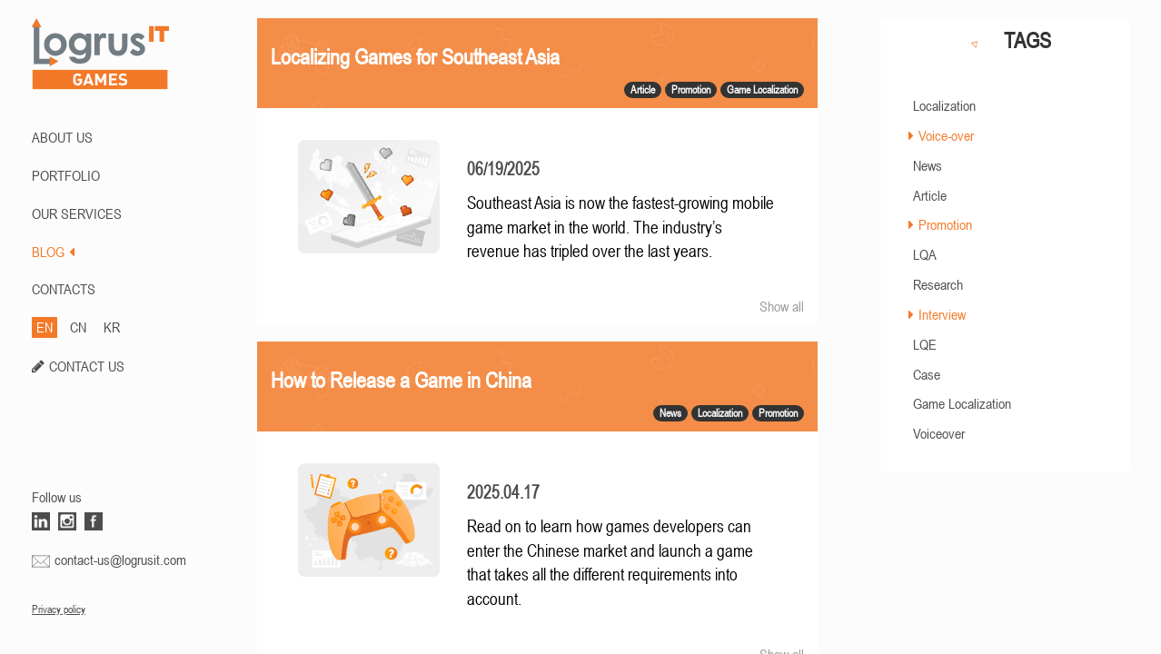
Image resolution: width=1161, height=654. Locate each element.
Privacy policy (58, 609)
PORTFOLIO (66, 175)
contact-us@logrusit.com (120, 559)
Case (926, 374)
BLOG (53, 251)
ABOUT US (62, 137)
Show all (781, 306)
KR (112, 327)
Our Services (77, 213)
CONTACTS (63, 289)
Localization (944, 105)
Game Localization (962, 403)
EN (44, 327)
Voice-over (946, 135)
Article (930, 195)
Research (938, 284)
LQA (925, 254)
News (927, 165)
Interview (942, 314)
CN (78, 327)
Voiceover (939, 433)
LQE (925, 344)
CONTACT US (86, 366)
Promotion (945, 224)
